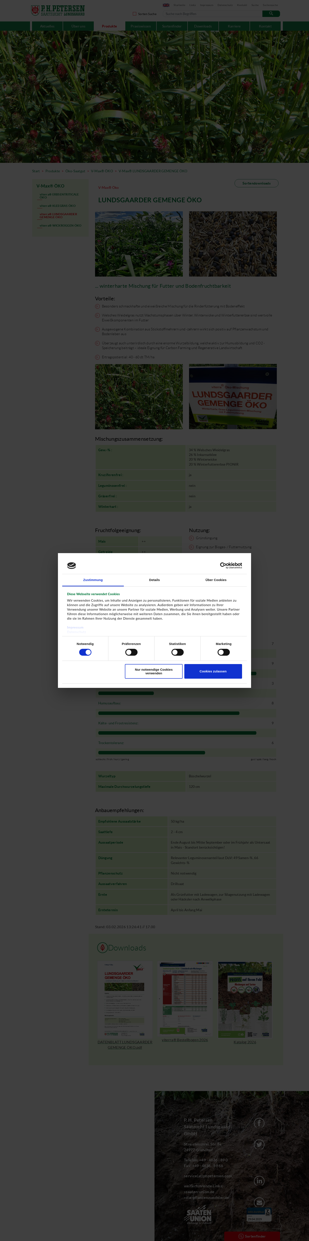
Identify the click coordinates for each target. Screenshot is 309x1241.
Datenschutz (76, 632)
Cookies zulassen (213, 671)
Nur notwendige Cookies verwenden (154, 671)
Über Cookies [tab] (216, 580)
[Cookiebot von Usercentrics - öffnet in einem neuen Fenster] (223, 565)
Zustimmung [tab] (93, 580)
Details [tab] (154, 580)
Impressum (75, 627)
